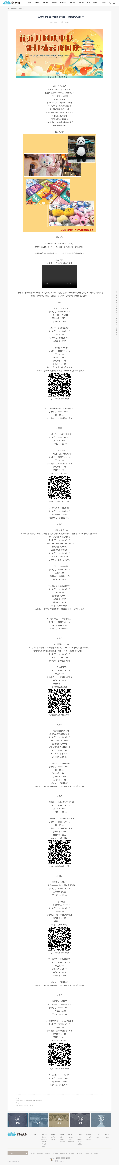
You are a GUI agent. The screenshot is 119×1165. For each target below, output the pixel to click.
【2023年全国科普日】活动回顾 (24, 1105)
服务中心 (80, 1141)
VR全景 (95, 2)
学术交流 (88, 1137)
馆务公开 (44, 1146)
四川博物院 (72, 1153)
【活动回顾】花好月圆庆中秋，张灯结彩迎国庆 (29, 1100)
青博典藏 (45, 2)
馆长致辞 (44, 1137)
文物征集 (53, 1139)
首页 (29, 2)
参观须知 (80, 1139)
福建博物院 (79, 1153)
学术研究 (81, 2)
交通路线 (80, 1144)
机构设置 (44, 1144)
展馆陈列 (62, 1137)
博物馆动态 (63, 2)
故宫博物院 (40, 1153)
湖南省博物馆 (63, 1153)
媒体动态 (71, 1139)
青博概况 (36, 2)
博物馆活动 (116, 312)
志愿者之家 (116, 330)
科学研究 (88, 1139)
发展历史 (44, 1141)
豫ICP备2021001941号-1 (14, 1162)
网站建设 (33, 1153)
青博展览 (54, 2)
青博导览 (72, 2)
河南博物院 (47, 1153)
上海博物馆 (55, 1153)
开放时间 (80, 1137)
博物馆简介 (44, 1139)
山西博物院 (86, 1153)
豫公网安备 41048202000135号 (60, 1160)
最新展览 (62, 1139)
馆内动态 (71, 1137)
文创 (88, 2)
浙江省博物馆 (94, 1153)
